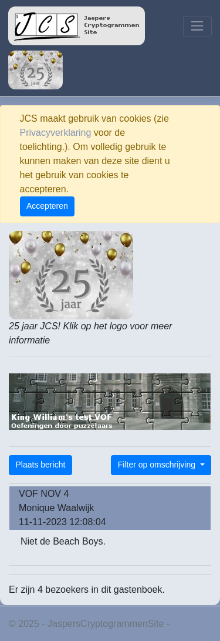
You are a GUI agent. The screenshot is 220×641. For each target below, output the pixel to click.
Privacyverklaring (56, 133)
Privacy (187, 624)
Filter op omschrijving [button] (158, 464)
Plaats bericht (41, 464)
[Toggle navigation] (197, 26)
